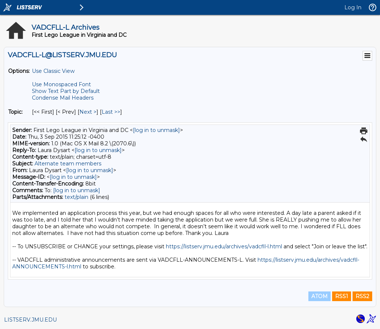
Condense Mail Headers (63, 97)
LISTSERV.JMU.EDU (30, 319)
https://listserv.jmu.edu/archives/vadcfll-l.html (224, 246)
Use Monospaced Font (61, 84)
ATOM (319, 296)
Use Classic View (53, 71)
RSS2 (362, 296)
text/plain (76, 197)
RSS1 (341, 296)
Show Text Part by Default (66, 91)
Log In (352, 7)
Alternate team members (68, 163)
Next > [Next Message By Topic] (87, 112)
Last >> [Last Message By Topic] (111, 112)
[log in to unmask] (156, 130)
